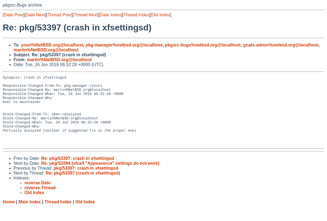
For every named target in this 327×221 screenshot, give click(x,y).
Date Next (35, 15)
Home (9, 215)
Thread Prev (59, 15)
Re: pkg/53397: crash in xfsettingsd (77, 172)
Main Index (29, 215)
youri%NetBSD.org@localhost (52, 45)
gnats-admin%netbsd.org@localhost (281, 45)
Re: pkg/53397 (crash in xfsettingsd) (83, 187)
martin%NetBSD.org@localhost (46, 50)
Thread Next (86, 15)
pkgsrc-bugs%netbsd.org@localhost (203, 45)
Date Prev (13, 15)
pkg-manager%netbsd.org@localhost (124, 45)
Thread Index (136, 15)
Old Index (161, 15)
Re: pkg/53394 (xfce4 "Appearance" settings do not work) (100, 177)
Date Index (110, 15)
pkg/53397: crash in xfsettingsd (86, 182)
